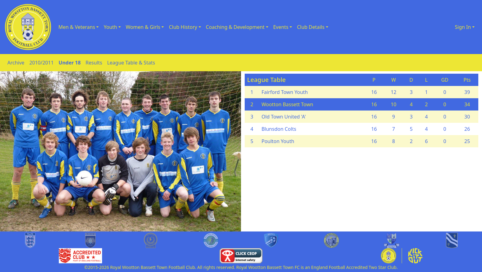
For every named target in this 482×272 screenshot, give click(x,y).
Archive (15, 62)
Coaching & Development (235, 27)
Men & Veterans (76, 27)
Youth (110, 27)
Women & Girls (143, 27)
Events (280, 27)
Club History (183, 27)
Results (93, 62)
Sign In (463, 27)
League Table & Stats (131, 62)
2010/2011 (41, 62)
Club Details (311, 27)
